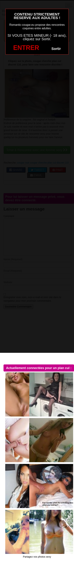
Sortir (56, 49)
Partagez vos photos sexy (37, 556)
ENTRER (26, 47)
